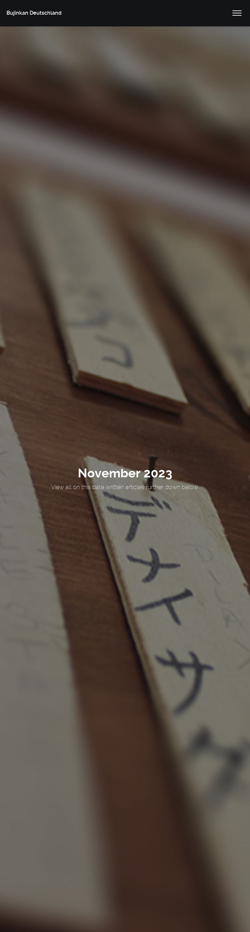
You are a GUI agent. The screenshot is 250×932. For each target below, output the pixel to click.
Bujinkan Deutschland (34, 13)
